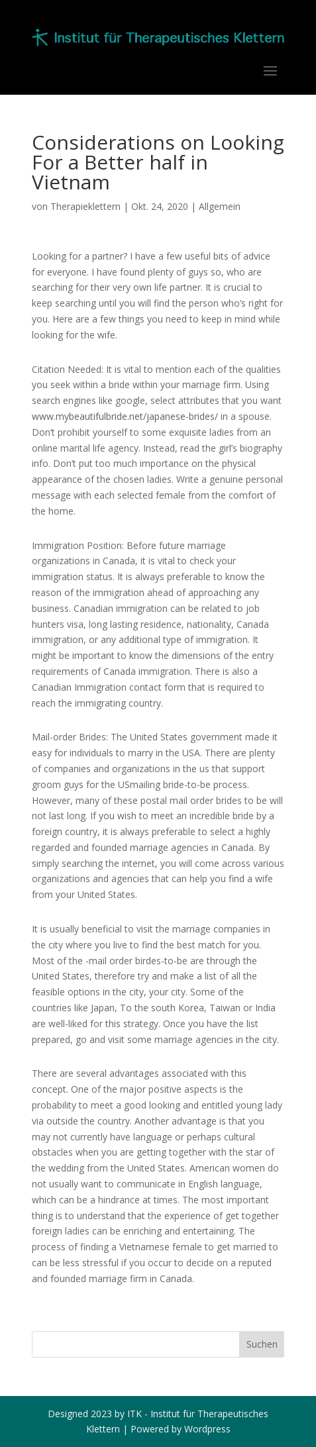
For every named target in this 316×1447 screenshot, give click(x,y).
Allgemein (219, 206)
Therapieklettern (85, 206)
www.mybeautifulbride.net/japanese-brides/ (125, 416)
